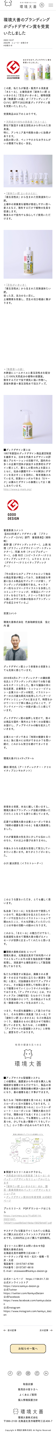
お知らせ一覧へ (28, 1348)
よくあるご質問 (28, 1395)
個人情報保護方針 (28, 1400)
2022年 (7, 43)
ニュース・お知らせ (19, 43)
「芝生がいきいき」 (16, 285)
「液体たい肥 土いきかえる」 (22, 193)
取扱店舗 (28, 1384)
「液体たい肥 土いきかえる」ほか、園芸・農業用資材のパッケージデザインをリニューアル (27, 1190)
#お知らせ (8, 45)
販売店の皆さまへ (28, 1389)
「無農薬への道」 (15, 369)
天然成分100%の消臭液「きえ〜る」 (26, 122)
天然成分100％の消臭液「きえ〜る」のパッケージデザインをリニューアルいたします (27, 1179)
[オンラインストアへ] (42, 5)
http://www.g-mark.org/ (18, 489)
